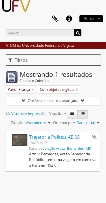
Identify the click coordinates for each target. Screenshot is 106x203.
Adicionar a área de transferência (94, 137)
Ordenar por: (64, 122)
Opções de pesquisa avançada (53, 100)
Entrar (89, 18)
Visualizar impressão (26, 113)
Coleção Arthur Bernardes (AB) (66, 148)
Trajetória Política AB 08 (54, 137)
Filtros (18, 60)
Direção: (17, 122)
